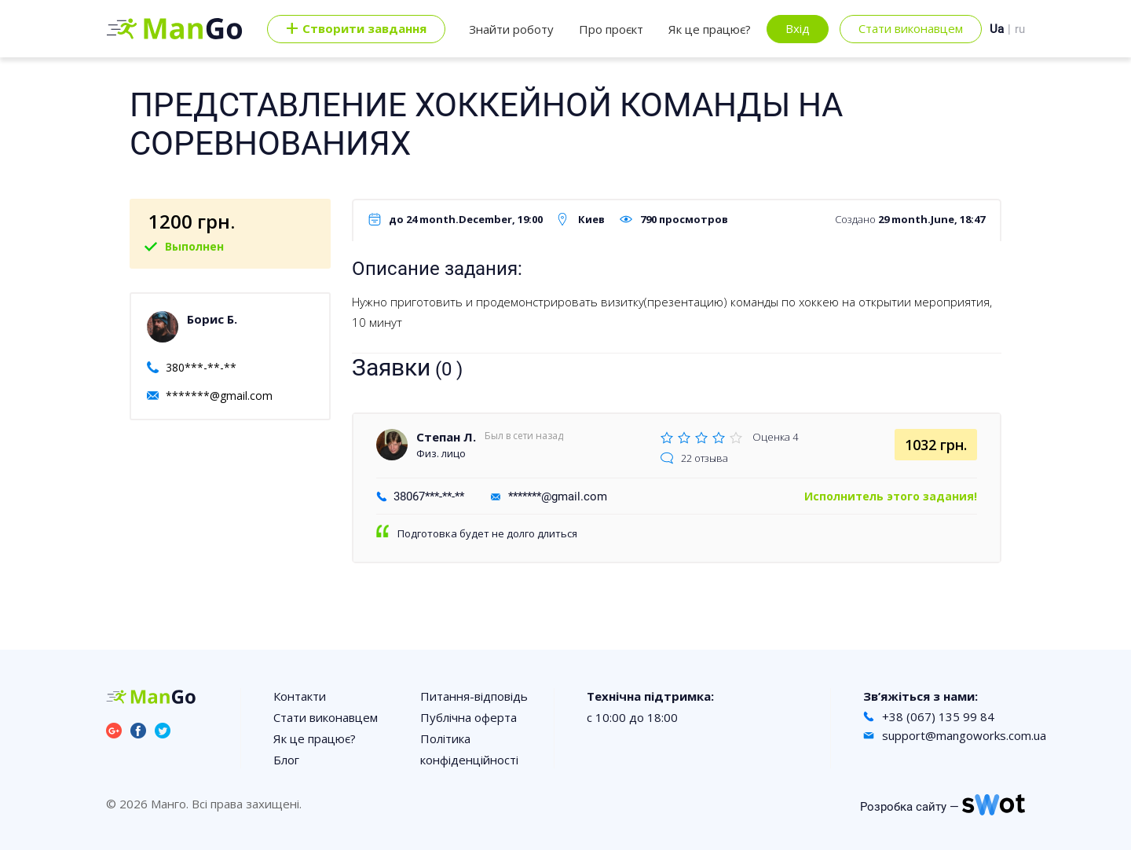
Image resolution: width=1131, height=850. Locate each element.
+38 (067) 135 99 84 (938, 716)
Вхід (797, 28)
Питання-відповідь (474, 696)
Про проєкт (611, 29)
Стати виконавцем (910, 28)
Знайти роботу (511, 29)
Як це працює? (709, 29)
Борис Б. (212, 319)
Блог (286, 760)
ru (1020, 29)
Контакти (299, 696)
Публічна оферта (468, 717)
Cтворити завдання (356, 29)
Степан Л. (446, 437)
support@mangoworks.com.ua (964, 735)
